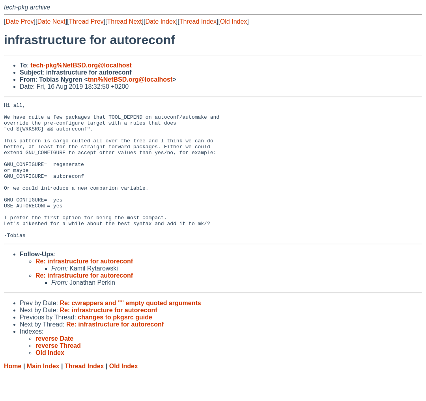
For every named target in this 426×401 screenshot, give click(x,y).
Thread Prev (86, 21)
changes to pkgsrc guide (115, 344)
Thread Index (198, 21)
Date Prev (20, 21)
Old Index (233, 21)
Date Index (160, 21)
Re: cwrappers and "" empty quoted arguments (130, 330)
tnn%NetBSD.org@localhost (130, 79)
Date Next (51, 21)
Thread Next (124, 21)
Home (12, 393)
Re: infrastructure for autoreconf (84, 288)
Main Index (43, 393)
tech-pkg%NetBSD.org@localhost (81, 65)
